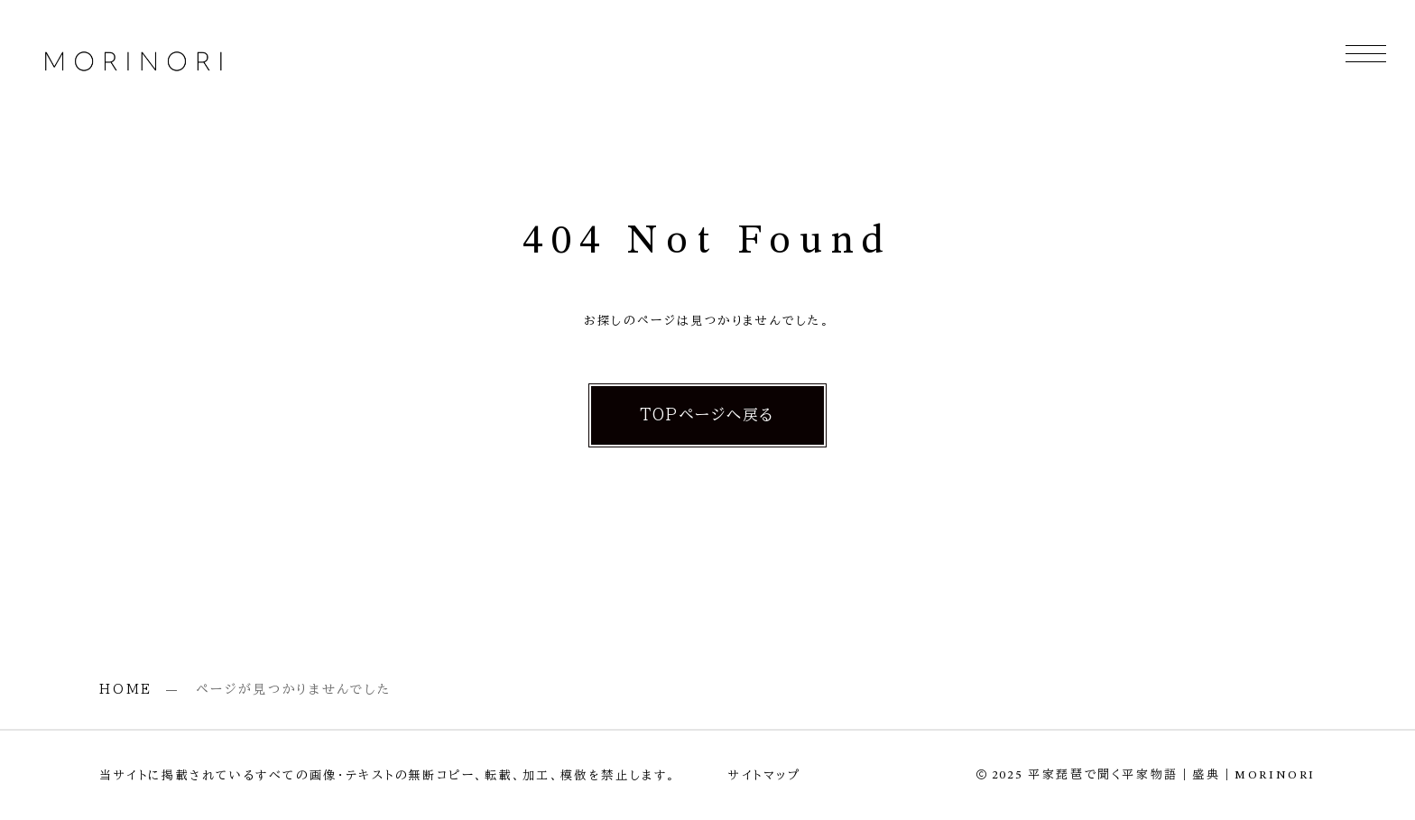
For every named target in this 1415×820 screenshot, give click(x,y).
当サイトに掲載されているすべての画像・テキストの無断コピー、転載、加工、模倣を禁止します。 (388, 775)
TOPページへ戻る (707, 414)
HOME (126, 689)
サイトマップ (764, 775)
